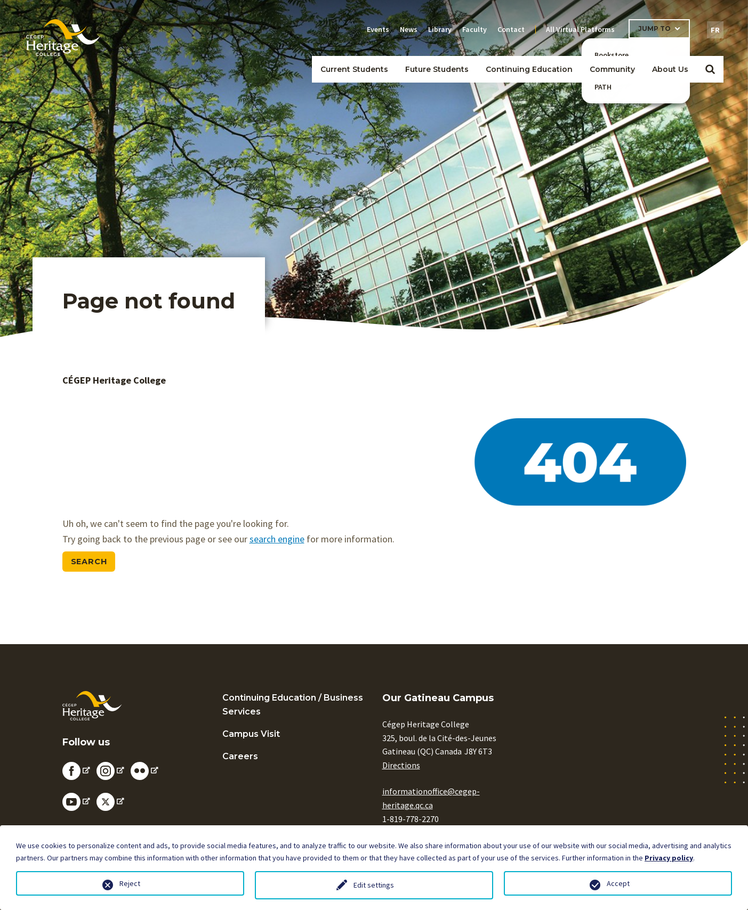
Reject (129, 883)
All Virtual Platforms (580, 29)
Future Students (437, 69)
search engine (277, 539)
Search (89, 561)
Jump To (654, 28)
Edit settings (373, 885)
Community (612, 69)
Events (378, 29)
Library (440, 29)
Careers (240, 756)
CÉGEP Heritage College (114, 380)
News (408, 29)
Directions (401, 765)
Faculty (474, 29)
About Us (670, 69)
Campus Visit (251, 734)
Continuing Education (529, 69)
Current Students (354, 69)
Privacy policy (669, 858)
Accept (618, 883)
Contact (511, 29)
